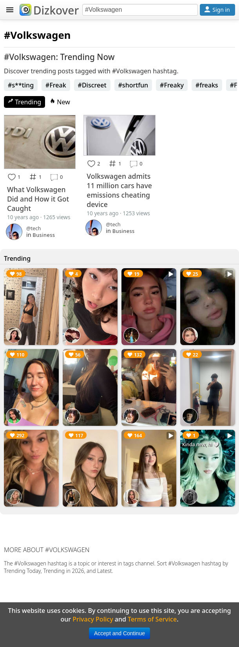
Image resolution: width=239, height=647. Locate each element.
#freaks (207, 85)
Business (44, 234)
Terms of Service (152, 619)
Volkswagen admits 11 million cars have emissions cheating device (119, 190)
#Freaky (172, 85)
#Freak (55, 85)
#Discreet (92, 85)
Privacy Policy (92, 619)
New (60, 102)
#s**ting (21, 85)
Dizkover (49, 10)
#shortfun (133, 85)
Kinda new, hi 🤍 (200, 444)
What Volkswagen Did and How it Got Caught (38, 199)
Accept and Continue (119, 633)
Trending (24, 102)
